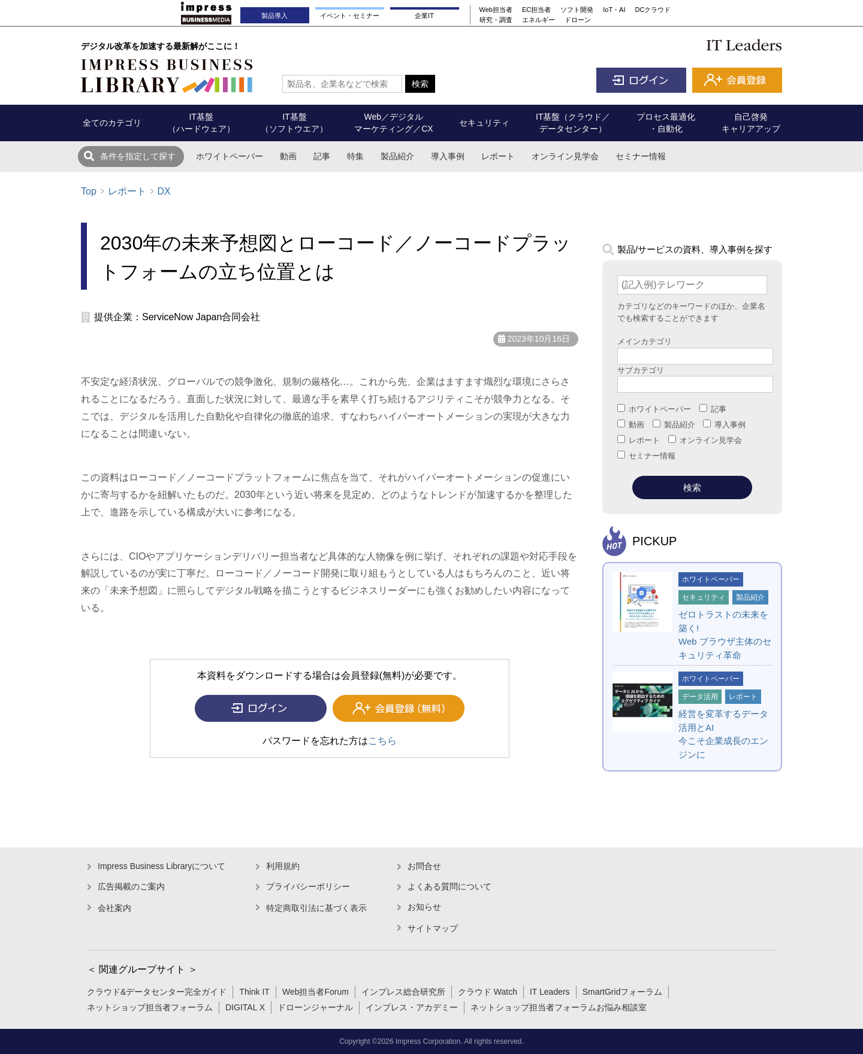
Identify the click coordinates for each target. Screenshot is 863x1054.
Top (88, 191)
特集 (355, 156)
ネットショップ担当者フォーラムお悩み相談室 (558, 1007)
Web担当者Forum (315, 992)
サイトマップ (433, 928)
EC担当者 (536, 9)
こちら (382, 741)
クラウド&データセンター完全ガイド (157, 992)
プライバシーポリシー (308, 886)
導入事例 (447, 156)
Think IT (254, 992)
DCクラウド (653, 9)
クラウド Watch (487, 992)
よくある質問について (449, 886)
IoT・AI (614, 9)
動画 (288, 156)
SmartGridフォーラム (623, 992)
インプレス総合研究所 (403, 992)
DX (163, 191)
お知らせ (424, 907)
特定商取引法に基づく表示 (316, 908)
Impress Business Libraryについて (161, 866)
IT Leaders (550, 992)
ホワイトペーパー (229, 156)
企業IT (424, 15)
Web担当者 (495, 9)
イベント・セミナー (349, 15)
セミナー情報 (640, 156)
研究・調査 (495, 19)
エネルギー (538, 19)
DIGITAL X (245, 1007)
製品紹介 (397, 156)
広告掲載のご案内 (131, 886)
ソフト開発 (576, 9)
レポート (498, 156)
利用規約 (283, 866)
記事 (321, 156)
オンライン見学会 (565, 156)
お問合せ (424, 866)
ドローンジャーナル (315, 1007)
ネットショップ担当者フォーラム (150, 1007)
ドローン (578, 19)
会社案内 (114, 908)
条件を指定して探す (138, 156)
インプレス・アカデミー (412, 1007)
